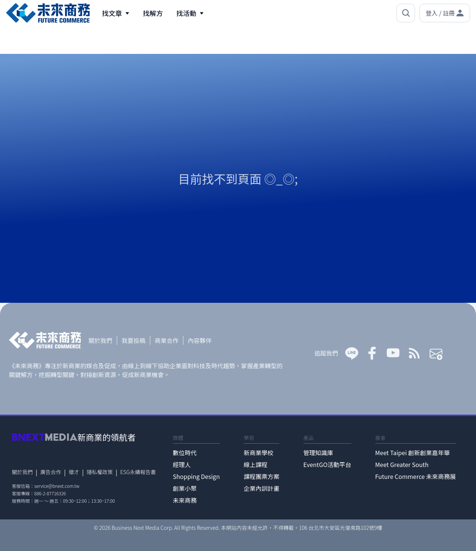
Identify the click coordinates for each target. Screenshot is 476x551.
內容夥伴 (200, 340)
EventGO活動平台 (327, 464)
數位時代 (185, 452)
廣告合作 (50, 472)
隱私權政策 (100, 472)
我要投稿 (133, 340)
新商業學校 (258, 452)
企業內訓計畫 (261, 488)
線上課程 (255, 464)
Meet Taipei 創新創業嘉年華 (412, 452)
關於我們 (100, 340)
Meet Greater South (401, 464)
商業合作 (166, 340)
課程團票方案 (261, 476)
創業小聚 (185, 488)
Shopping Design (196, 476)
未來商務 (185, 500)
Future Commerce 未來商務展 (415, 476)
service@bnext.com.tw (57, 486)
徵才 (74, 472)
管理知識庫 (318, 452)
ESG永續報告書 (138, 472)
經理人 (182, 464)
